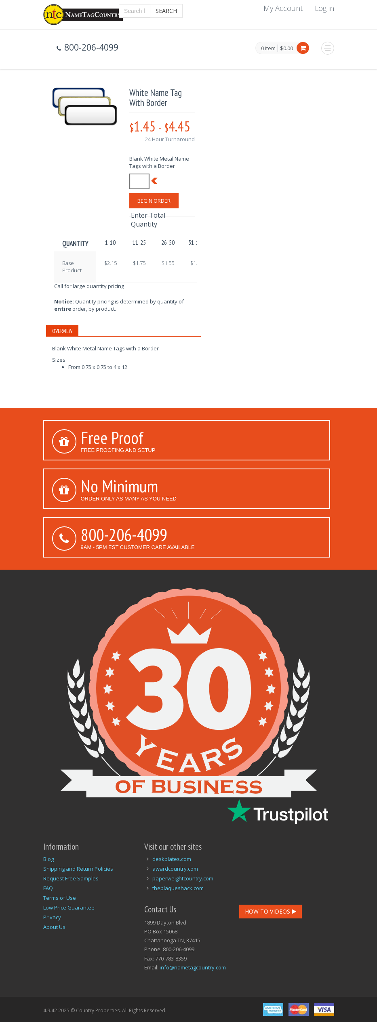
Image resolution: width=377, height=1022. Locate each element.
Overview (62, 331)
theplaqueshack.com (178, 888)
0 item (268, 48)
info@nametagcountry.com (193, 967)
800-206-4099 (124, 534)
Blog (48, 859)
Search (166, 11)
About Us (54, 927)
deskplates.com (171, 859)
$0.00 (286, 48)
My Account (283, 8)
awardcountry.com (175, 868)
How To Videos (270, 911)
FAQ (48, 888)
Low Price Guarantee (69, 907)
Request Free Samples (71, 878)
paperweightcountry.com (182, 878)
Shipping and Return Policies (78, 868)
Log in (324, 8)
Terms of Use (59, 897)
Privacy (52, 917)
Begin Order (154, 200)
